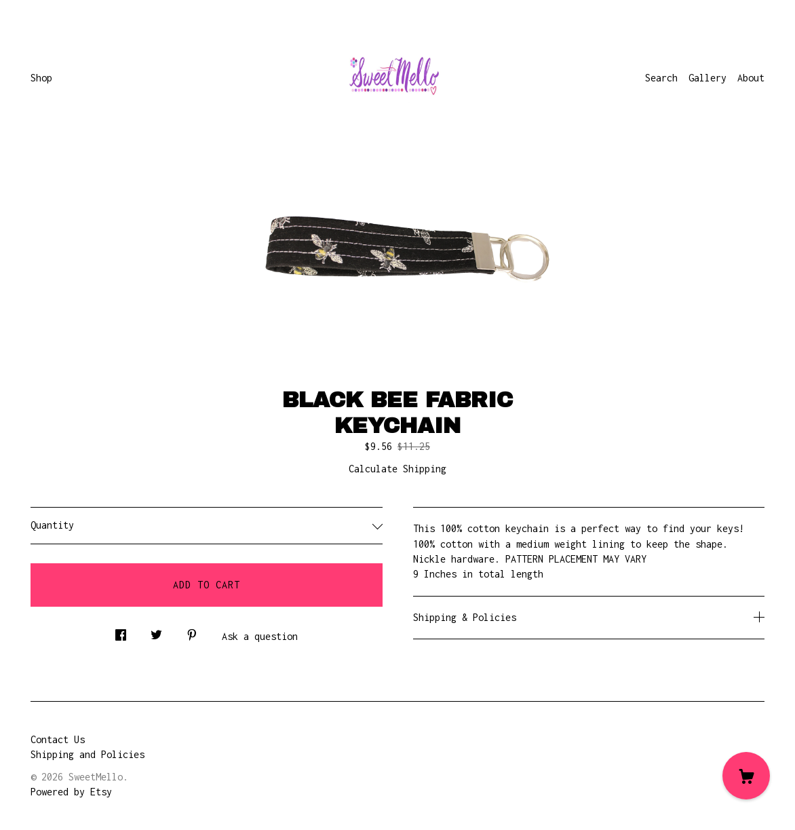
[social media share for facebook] (120, 631)
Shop (41, 77)
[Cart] (746, 775)
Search (661, 77)
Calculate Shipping (397, 468)
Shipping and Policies (87, 754)
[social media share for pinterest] (192, 631)
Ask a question (260, 636)
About (750, 77)
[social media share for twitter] (156, 631)
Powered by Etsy (71, 791)
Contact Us (58, 739)
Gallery (707, 77)
